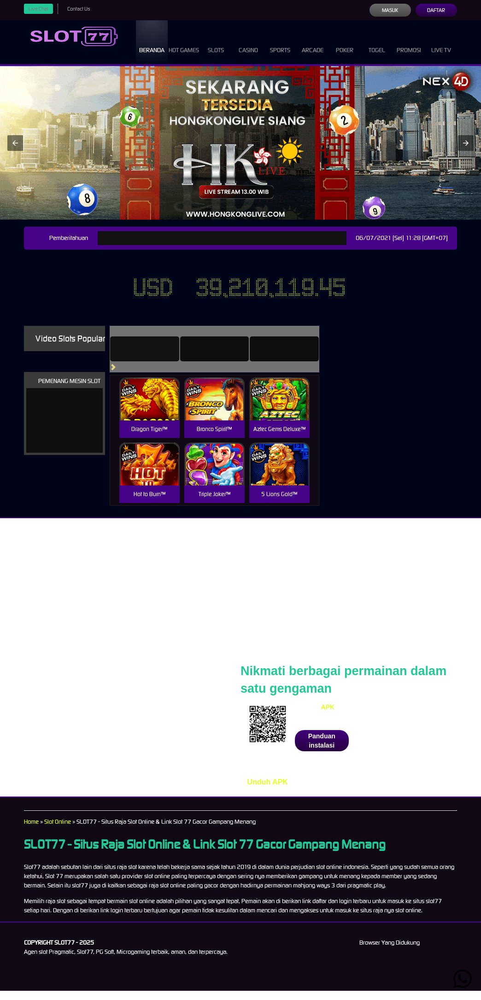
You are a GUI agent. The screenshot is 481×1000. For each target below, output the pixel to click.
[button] (15, 152)
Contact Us (82, 9)
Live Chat (40, 9)
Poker (344, 42)
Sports (280, 42)
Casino (248, 42)
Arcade (312, 42)
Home (32, 830)
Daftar (436, 10)
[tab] (157, 358)
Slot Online (61, 830)
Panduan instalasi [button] (321, 750)
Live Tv (440, 42)
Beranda (152, 42)
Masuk (390, 10)
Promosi (408, 42)
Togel (376, 42)
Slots (216, 42)
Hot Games (184, 46)
